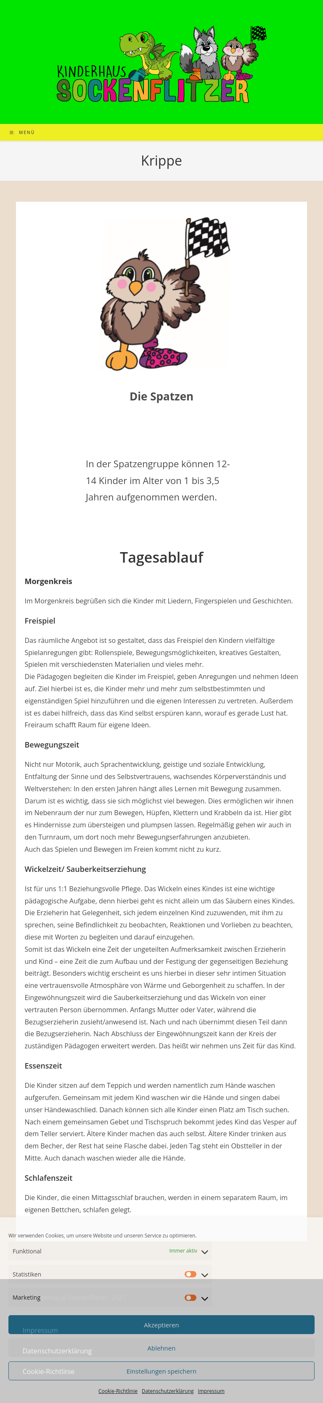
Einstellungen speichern (162, 1371)
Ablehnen (162, 1348)
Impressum (211, 1391)
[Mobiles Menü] (22, 132)
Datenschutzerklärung (168, 1391)
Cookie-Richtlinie (118, 1391)
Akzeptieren (161, 1325)
